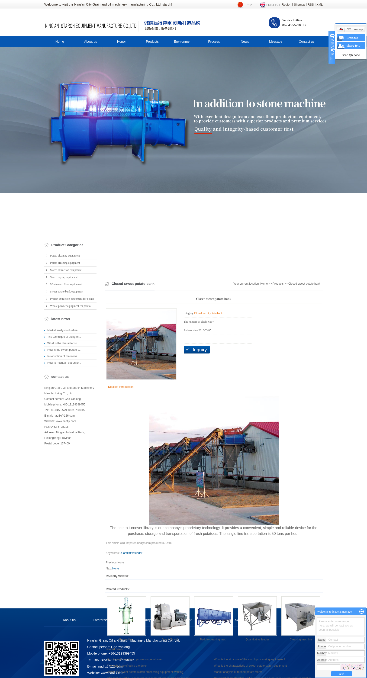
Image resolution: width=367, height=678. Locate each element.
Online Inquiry (197, 512)
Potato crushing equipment (65, 348)
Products (152, 41)
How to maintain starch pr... (64, 448)
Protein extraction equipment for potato (72, 384)
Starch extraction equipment (65, 355)
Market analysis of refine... (63, 416)
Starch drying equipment (64, 362)
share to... (353, 45)
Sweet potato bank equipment (66, 377)
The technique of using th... (64, 422)
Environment (183, 41)
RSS (311, 4)
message (352, 37)
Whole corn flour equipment (66, 370)
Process (214, 41)
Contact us (306, 41)
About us (90, 41)
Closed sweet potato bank (304, 446)
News (245, 41)
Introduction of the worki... (63, 441)
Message (275, 41)
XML (319, 4)
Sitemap (299, 4)
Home (59, 41)
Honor (121, 41)
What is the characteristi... (63, 429)
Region (286, 4)
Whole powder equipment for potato (70, 391)
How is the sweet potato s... (64, 435)
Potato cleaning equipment (65, 341)
